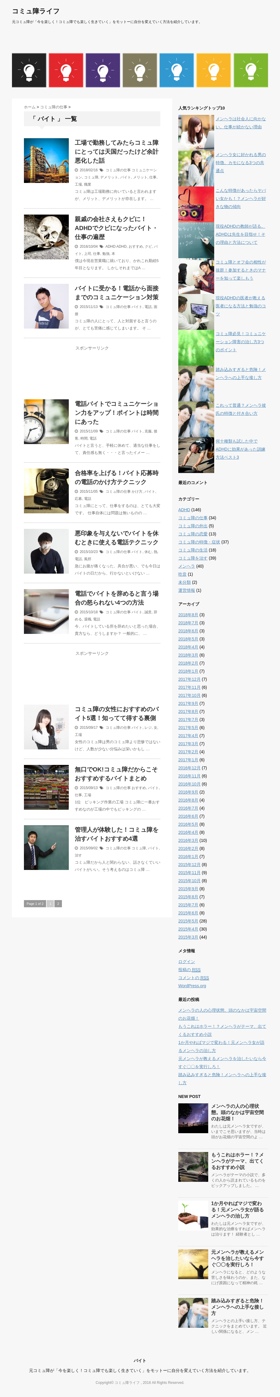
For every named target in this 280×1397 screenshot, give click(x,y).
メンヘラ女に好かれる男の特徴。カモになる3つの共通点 (241, 162)
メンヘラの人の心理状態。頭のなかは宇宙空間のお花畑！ (237, 1112)
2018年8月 (188, 614)
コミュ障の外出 (193, 525)
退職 (87, 619)
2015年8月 (188, 896)
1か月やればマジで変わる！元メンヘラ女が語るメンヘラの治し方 (237, 1210)
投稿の (189, 969)
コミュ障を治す (193, 558)
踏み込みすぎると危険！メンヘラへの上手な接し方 (237, 1307)
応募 (78, 499)
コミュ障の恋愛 (193, 534)
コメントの (193, 977)
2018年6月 (188, 631)
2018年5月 (188, 639)
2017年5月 (188, 727)
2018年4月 (188, 647)
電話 (148, 307)
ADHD (110, 246)
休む (148, 552)
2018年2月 (188, 663)
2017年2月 (188, 751)
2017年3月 (188, 743)
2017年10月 (189, 695)
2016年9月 (188, 792)
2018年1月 (188, 671)
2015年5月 (188, 921)
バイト (125, 177)
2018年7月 (188, 622)
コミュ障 (91, 177)
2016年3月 (188, 840)
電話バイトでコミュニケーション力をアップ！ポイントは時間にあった (117, 413)
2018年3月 (188, 655)
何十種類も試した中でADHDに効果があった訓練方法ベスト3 (240, 449)
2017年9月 (188, 703)
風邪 (87, 559)
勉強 (105, 254)
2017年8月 (188, 711)
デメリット (109, 177)
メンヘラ (186, 566)
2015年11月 (189, 872)
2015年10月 (189, 880)
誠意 (148, 612)
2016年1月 (188, 856)
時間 (84, 438)
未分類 (184, 582)
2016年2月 (188, 848)
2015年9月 (188, 888)
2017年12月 (189, 679)
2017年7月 (188, 719)
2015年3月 (188, 937)
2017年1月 (188, 759)
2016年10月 (189, 784)
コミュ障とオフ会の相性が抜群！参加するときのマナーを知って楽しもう (241, 270)
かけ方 (137, 491)
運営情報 (186, 590)
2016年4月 (188, 832)
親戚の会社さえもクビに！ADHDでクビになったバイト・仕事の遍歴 (116, 228)
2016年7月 (188, 808)
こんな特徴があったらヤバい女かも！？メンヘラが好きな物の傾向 (241, 198)
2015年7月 (188, 904)
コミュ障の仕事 (118, 170)
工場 (78, 184)
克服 (148, 431)
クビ (148, 246)
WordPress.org (192, 985)
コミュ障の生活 (193, 550)
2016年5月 (188, 824)
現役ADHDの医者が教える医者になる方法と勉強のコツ (241, 305)
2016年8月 (188, 800)
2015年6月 (188, 913)
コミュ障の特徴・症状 (199, 542)
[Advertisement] (92, 376)
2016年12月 (189, 767)
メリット (140, 177)
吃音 (182, 574)
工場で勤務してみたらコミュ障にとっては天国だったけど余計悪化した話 (117, 151)
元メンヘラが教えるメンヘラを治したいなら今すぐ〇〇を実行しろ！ (237, 1258)
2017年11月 (189, 687)
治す (78, 855)
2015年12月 (189, 864)
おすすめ (136, 246)
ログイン (186, 961)
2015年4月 (188, 929)
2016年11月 (189, 776)
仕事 (152, 177)
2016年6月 (188, 816)
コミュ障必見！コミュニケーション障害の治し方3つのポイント (241, 341)
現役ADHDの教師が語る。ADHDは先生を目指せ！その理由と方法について (240, 234)
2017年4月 (188, 735)
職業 (87, 184)
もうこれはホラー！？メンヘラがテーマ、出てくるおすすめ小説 (237, 1161)
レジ (148, 728)
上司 (87, 254)
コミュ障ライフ (36, 11)
